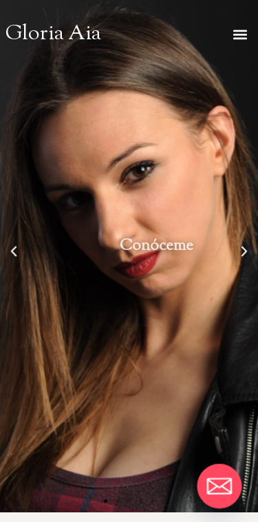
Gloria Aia (53, 34)
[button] (239, 34)
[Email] (219, 486)
